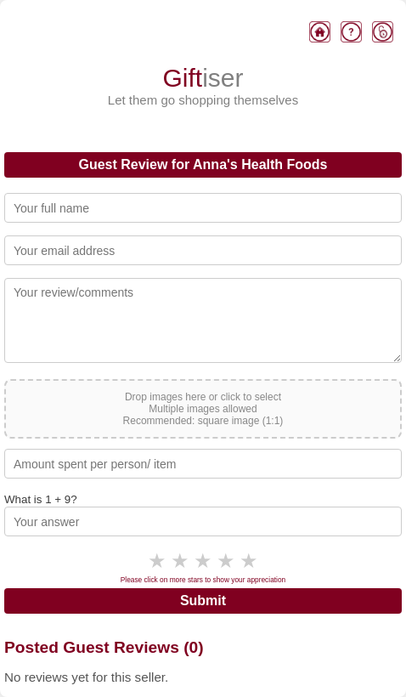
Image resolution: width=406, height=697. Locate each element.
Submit (203, 600)
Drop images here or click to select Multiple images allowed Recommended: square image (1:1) (203, 409)
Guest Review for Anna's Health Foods (202, 164)
